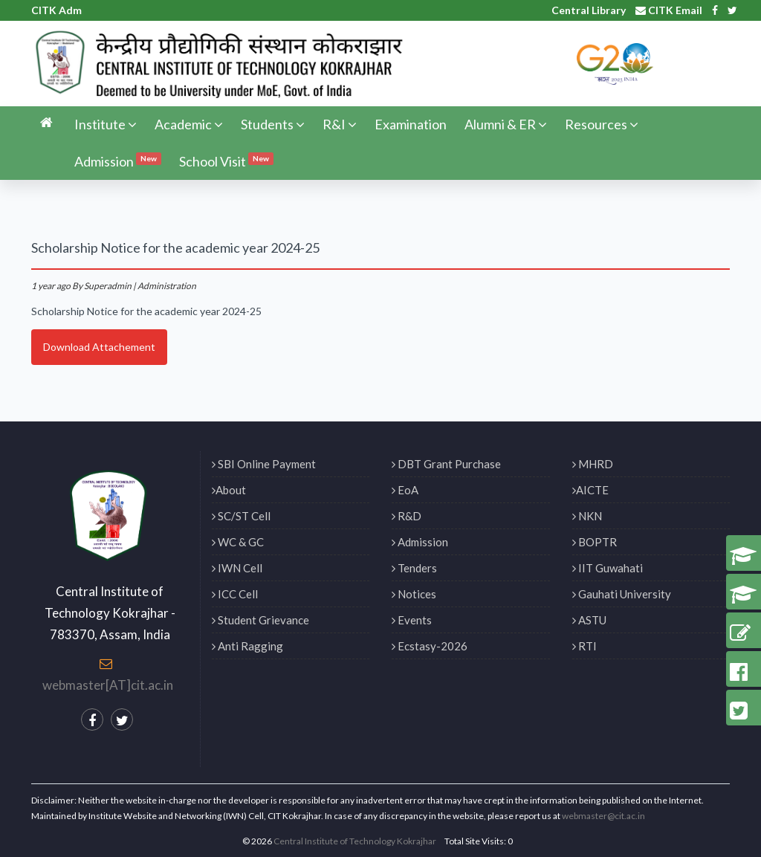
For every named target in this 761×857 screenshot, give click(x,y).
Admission (117, 160)
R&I (340, 124)
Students (273, 124)
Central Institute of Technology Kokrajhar (354, 841)
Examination (411, 124)
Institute (105, 124)
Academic (189, 124)
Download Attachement (99, 346)
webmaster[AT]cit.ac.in (107, 685)
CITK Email (668, 10)
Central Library (588, 10)
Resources (601, 124)
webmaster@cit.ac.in (603, 815)
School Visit (226, 160)
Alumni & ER (505, 124)
